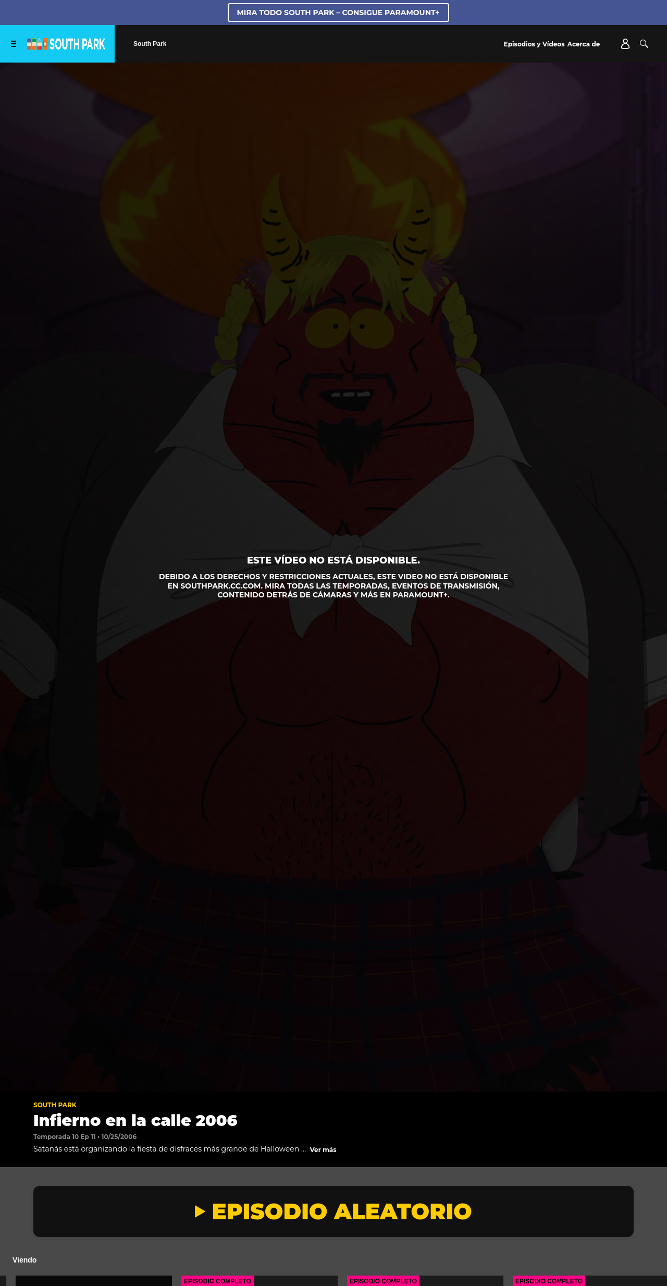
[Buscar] (644, 44)
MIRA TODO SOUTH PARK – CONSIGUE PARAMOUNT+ (338, 12)
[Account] (625, 44)
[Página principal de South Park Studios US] (66, 47)
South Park (55, 1105)
